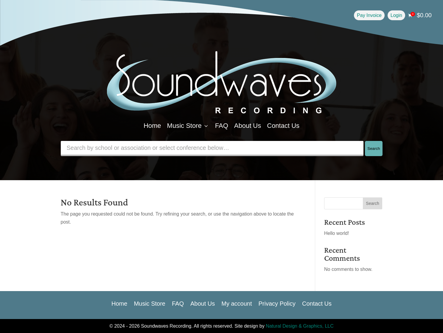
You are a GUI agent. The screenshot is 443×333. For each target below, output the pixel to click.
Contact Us (283, 125)
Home (152, 125)
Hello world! (336, 233)
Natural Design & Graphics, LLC (300, 326)
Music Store (188, 125)
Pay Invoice (369, 15)
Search (373, 148)
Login (396, 15)
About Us (247, 125)
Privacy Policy (277, 303)
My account (236, 303)
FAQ (221, 125)
